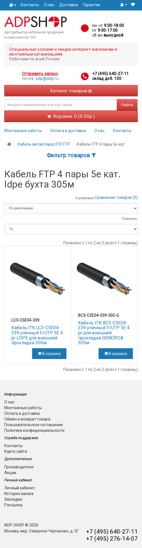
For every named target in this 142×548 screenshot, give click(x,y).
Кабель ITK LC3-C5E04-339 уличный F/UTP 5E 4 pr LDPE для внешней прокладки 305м (37, 335)
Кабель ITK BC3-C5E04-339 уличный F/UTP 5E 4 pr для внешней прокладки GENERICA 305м (104, 332)
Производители (19, 467)
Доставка (68, 5)
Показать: (130, 219)
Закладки (13, 499)
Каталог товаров (71, 91)
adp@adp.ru (47, 78)
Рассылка (13, 505)
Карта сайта (15, 451)
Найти (127, 105)
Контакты (30, 5)
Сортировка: (85, 198)
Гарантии (91, 5)
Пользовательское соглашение (33, 424)
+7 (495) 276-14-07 (112, 538)
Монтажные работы (23, 130)
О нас (49, 5)
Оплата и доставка (68, 130)
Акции (10, 472)
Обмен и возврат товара (27, 419)
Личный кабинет (19, 488)
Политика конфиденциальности (34, 430)
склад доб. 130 (106, 78)
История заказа (19, 493)
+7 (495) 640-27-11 (110, 73)
